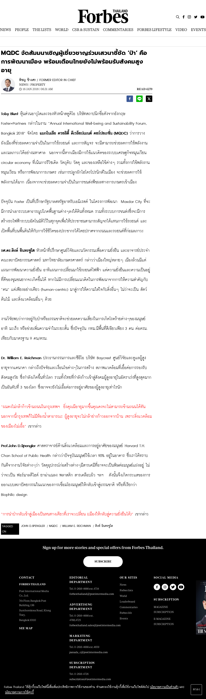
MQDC (53, 526)
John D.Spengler (33, 526)
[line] (139, 100)
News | (24, 84)
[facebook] (130, 100)
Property (37, 84)
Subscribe (103, 561)
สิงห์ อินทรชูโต (104, 526)
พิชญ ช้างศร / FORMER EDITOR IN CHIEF (47, 80)
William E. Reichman (76, 526)
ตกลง (196, 689)
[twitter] (149, 100)
